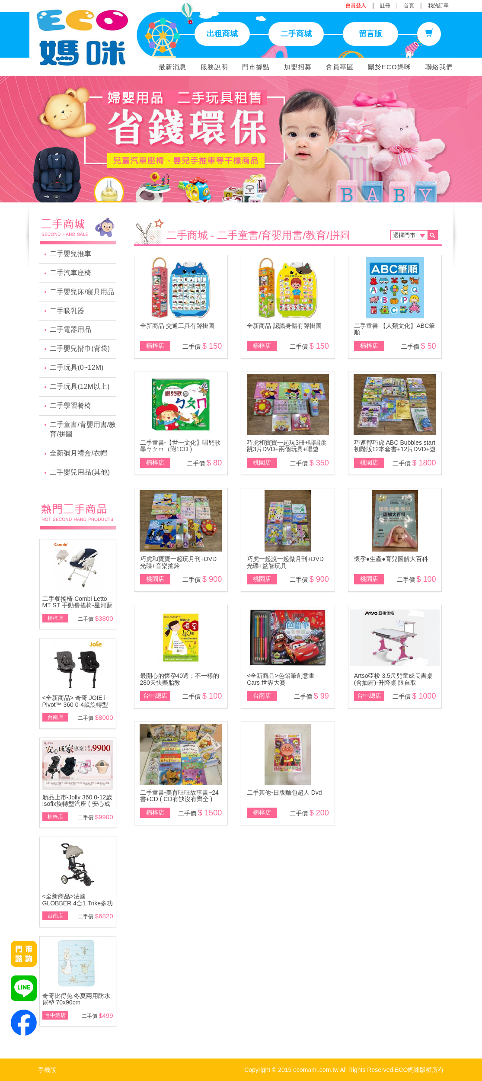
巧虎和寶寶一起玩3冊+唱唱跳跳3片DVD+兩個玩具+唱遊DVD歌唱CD (286, 449)
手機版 (47, 1069)
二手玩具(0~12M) (76, 367)
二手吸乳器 (67, 310)
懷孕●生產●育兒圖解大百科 (391, 558)
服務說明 (214, 67)
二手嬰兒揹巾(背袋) (80, 348)
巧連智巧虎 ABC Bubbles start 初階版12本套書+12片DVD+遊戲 (395, 449)
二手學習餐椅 (70, 405)
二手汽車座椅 (70, 272)
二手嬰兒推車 (70, 253)
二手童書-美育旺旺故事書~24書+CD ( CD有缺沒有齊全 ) (179, 795)
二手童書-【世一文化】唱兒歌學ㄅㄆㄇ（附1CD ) (180, 445)
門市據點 (256, 67)
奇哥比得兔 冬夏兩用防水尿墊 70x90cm (76, 999)
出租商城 (222, 33)
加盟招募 (298, 67)
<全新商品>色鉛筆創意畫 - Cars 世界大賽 (282, 679)
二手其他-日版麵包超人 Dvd (284, 792)
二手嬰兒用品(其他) (80, 472)
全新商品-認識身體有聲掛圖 (284, 325)
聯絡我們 (439, 67)
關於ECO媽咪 (389, 67)
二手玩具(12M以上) (79, 386)
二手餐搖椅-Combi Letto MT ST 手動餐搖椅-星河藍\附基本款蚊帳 (77, 605)
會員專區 (340, 67)
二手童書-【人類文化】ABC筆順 (394, 329)
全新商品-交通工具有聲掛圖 (177, 325)
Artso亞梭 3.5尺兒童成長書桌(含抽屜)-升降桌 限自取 (393, 679)
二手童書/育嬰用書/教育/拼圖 (83, 429)
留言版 (370, 33)
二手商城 (296, 33)
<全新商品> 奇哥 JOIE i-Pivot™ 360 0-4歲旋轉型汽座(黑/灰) (75, 704)
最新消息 (172, 67)
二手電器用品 (70, 329)
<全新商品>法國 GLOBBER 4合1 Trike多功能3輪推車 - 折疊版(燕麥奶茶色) (77, 906)
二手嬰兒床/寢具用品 (82, 291)
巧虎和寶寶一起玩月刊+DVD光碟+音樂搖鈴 (178, 562)
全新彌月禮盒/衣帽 (78, 453)
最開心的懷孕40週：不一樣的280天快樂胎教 (180, 679)
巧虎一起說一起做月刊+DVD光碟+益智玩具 (285, 562)
